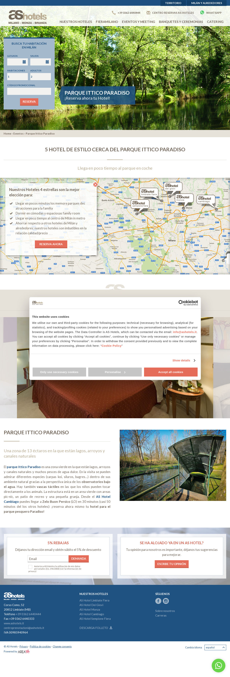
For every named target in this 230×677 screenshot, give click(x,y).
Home (7, 133)
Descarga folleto (95, 627)
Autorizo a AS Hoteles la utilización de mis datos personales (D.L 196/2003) (57, 567)
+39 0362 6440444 (126, 13)
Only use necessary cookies (59, 372)
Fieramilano (107, 22)
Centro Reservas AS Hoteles (170, 13)
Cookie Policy (112, 345)
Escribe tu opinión (171, 564)
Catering (215, 22)
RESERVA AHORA (51, 244)
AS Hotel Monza (89, 609)
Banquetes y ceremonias (181, 22)
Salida (34, 55)
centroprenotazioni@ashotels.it (24, 627)
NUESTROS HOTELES (76, 22)
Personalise (115, 372)
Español (215, 647)
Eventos (18, 133)
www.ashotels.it (14, 623)
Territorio (173, 3)
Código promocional (21, 85)
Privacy (24, 646)
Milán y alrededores (206, 3)
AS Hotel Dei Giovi (91, 605)
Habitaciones (16, 70)
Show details (181, 360)
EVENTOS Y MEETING (138, 22)
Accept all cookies (170, 372)
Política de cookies (40, 646)
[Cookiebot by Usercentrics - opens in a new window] (181, 303)
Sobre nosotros (165, 611)
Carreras (161, 615)
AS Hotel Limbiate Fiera (94, 600)
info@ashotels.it (185, 332)
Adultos (35, 70)
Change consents (62, 646)
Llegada (12, 55)
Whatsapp (211, 12)
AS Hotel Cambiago (91, 614)
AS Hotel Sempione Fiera (95, 618)
